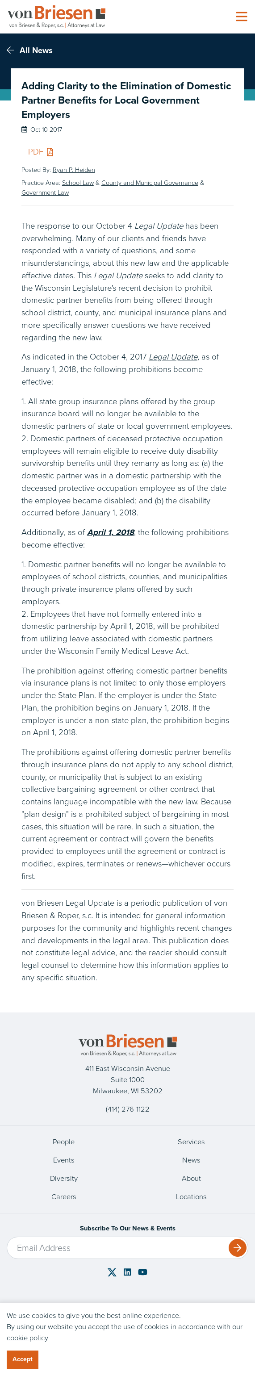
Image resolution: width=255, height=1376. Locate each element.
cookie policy (27, 1337)
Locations (191, 1196)
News (191, 1160)
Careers (63, 1196)
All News (30, 50)
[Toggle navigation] (241, 17)
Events (64, 1160)
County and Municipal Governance (149, 183)
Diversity (64, 1178)
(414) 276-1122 (128, 1109)
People (64, 1141)
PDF (40, 152)
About (191, 1178)
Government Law (45, 192)
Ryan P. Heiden (74, 170)
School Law (78, 183)
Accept (23, 1359)
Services (191, 1141)
